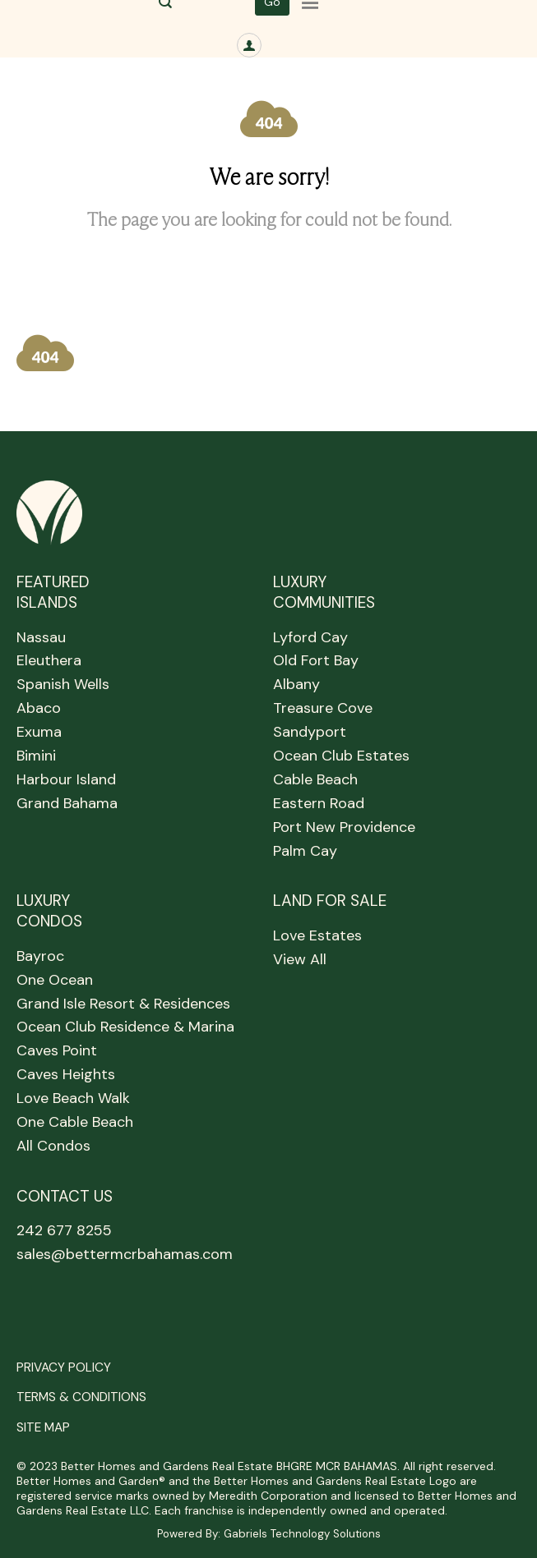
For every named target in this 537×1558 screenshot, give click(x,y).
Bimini (36, 755)
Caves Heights (65, 1074)
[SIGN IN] (249, 45)
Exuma (39, 732)
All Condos (53, 1146)
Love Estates (317, 935)
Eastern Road (318, 803)
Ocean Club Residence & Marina (125, 1026)
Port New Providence (344, 827)
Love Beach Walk (73, 1098)
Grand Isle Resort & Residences (123, 1003)
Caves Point (56, 1050)
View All (299, 959)
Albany (296, 684)
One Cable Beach (74, 1122)
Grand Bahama (67, 803)
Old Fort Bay (316, 660)
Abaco (38, 708)
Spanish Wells (62, 684)
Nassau (41, 637)
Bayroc (40, 956)
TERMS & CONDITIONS (81, 1397)
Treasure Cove (323, 708)
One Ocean (54, 980)
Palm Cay (305, 851)
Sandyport (309, 732)
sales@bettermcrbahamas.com (124, 1254)
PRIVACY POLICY (63, 1367)
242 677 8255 (64, 1230)
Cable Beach (315, 779)
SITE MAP (43, 1427)
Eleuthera (48, 660)
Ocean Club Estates (341, 755)
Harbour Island (66, 779)
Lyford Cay (310, 637)
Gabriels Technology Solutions (302, 1534)
